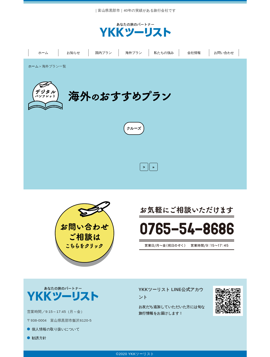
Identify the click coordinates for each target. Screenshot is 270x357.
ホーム (43, 53)
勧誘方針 (39, 338)
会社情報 (194, 53)
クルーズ (134, 128)
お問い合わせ (224, 53)
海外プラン (133, 53)
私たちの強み (164, 53)
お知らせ (73, 53)
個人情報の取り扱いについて (56, 329)
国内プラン (103, 53)
